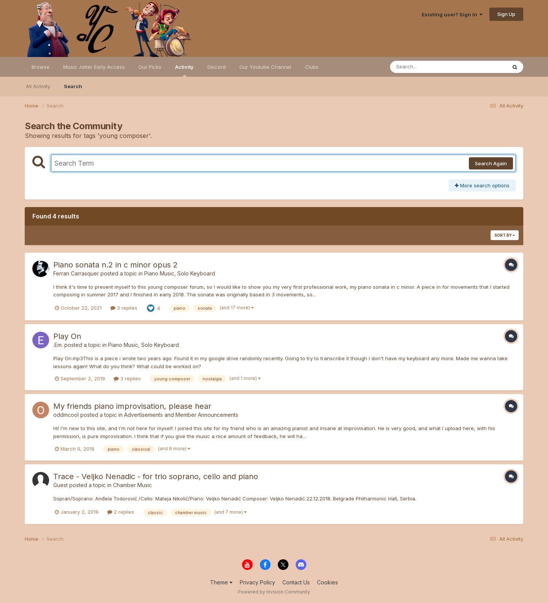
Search (73, 86)
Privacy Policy (257, 582)
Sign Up (506, 14)
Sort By (504, 235)
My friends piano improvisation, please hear (132, 406)
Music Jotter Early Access (94, 67)
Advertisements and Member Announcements (181, 414)
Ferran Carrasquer (76, 273)
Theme (221, 582)
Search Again (491, 163)
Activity (184, 70)
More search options (482, 185)
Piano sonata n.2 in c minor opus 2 (115, 264)
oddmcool (66, 414)
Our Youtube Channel (265, 67)
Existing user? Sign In (452, 14)
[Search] (427, 67)
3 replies (123, 308)
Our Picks (150, 67)
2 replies (120, 512)
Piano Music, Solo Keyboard (179, 273)
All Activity (38, 86)
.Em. (58, 345)
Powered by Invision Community (274, 592)
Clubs (312, 67)
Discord (216, 67)
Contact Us (296, 582)
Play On (67, 336)
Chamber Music (132, 485)
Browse (40, 67)
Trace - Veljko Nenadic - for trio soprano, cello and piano (155, 476)
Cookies (327, 582)
